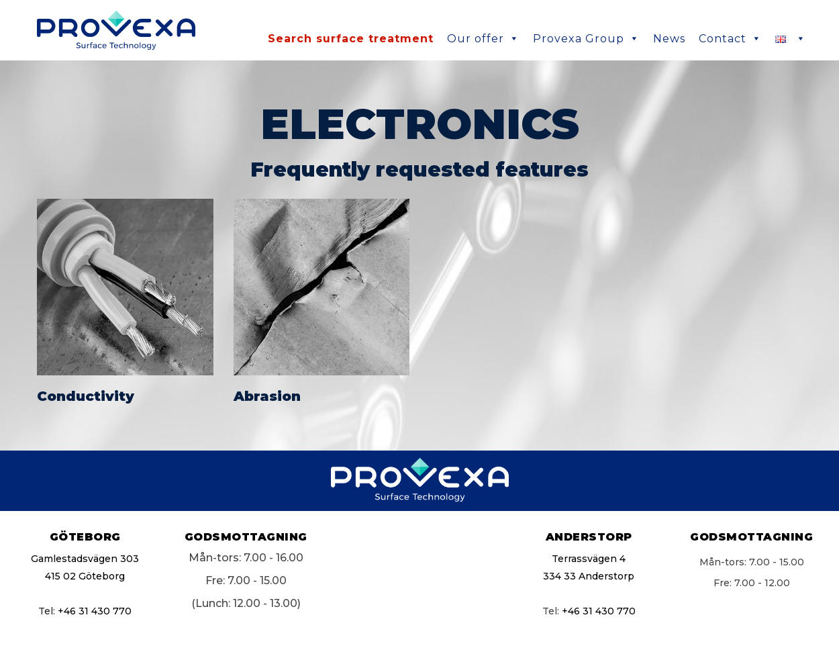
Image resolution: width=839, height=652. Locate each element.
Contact (730, 38)
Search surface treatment (351, 38)
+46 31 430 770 (95, 611)
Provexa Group (586, 38)
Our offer (483, 38)
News (669, 38)
